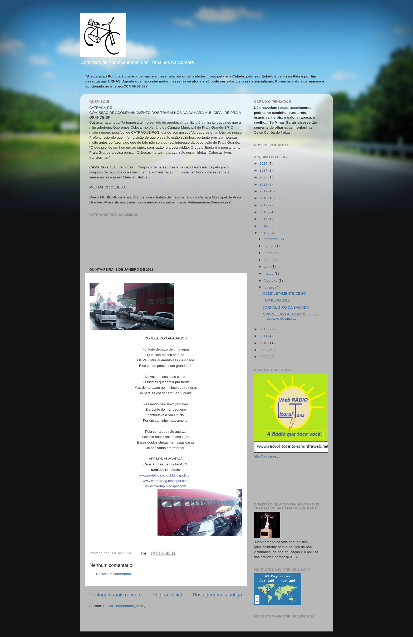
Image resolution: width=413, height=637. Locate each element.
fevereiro (271, 281)
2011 (263, 336)
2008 (263, 357)
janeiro (269, 287)
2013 (263, 233)
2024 (263, 170)
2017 (263, 205)
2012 (263, 329)
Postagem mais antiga (217, 594)
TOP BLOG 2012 (276, 300)
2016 (263, 212)
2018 (263, 198)
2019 (263, 191)
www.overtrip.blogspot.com (165, 486)
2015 (263, 219)
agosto (269, 246)
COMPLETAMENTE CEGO (284, 293)
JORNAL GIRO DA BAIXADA (286, 307)
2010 (263, 343)
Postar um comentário (113, 574)
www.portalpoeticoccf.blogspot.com (165, 475)
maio (268, 260)
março (269, 273)
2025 (263, 164)
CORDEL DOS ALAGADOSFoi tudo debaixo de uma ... (291, 316)
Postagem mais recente (115, 594)
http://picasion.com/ (269, 456)
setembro (271, 239)
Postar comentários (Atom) (124, 606)
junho (268, 253)
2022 (263, 184)
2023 (263, 177)
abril (267, 267)
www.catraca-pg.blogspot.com (165, 481)
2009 (263, 350)
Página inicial (167, 594)
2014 (263, 226)
